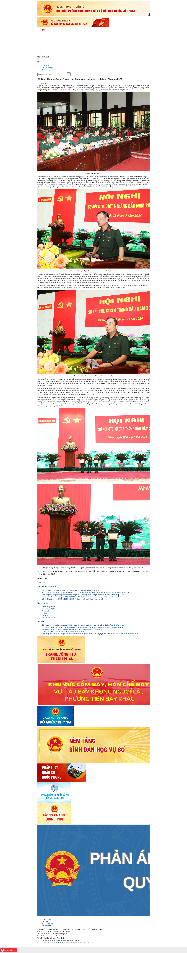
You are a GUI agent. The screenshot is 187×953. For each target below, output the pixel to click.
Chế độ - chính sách (49, 46)
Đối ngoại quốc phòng (49, 609)
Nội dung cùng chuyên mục (46, 586)
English (45, 53)
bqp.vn (50, 942)
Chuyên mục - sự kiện (49, 617)
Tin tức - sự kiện (48, 33)
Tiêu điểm (45, 615)
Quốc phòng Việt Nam (50, 38)
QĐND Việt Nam (47, 36)
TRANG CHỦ (46, 919)
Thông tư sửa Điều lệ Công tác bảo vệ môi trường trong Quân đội (63, 631)
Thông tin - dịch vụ (49, 49)
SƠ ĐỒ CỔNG (46, 926)
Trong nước (46, 611)
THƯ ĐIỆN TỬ (46, 921)
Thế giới (44, 613)
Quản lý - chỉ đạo (48, 41)
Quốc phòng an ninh (48, 607)
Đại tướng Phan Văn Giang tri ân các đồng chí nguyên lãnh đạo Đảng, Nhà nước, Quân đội (71, 590)
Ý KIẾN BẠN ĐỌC (48, 924)
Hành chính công (48, 44)
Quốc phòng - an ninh (49, 70)
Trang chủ (45, 65)
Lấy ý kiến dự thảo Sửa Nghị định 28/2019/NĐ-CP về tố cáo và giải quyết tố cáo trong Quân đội (72, 599)
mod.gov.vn (59, 942)
